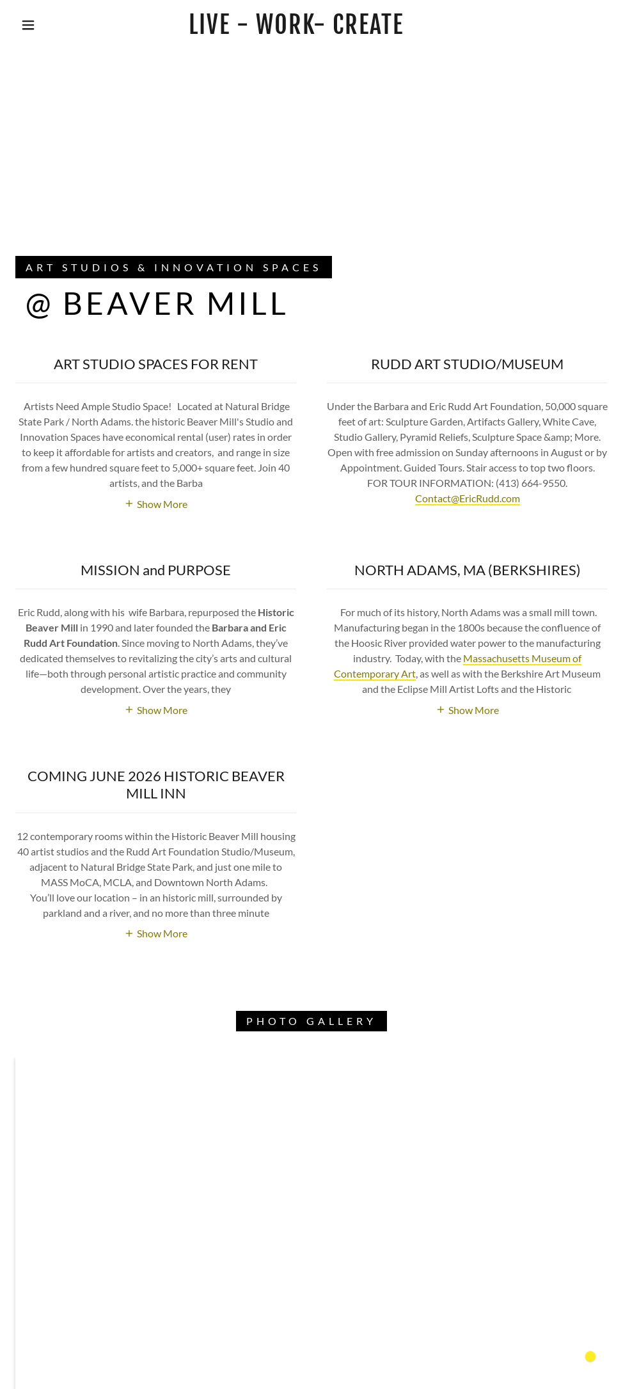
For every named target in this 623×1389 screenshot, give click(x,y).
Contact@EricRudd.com (467, 498)
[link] (296, 30)
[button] (29, 25)
